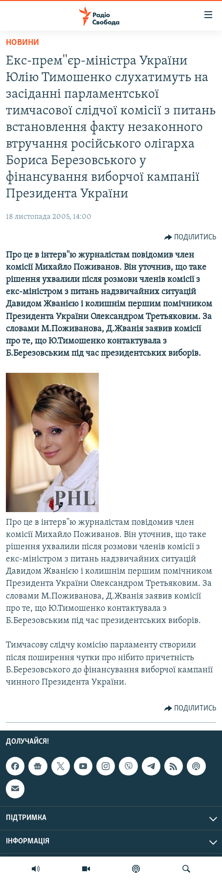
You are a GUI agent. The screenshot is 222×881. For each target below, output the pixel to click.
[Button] (190, 237)
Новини (22, 42)
